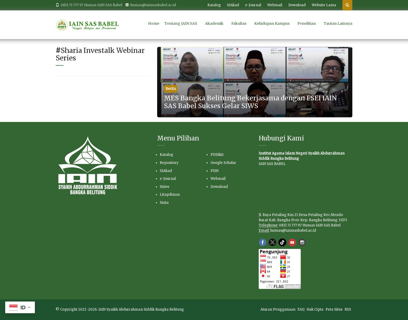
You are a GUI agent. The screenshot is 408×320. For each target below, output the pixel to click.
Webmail (274, 5)
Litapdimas (170, 194)
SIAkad (233, 5)
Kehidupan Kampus (272, 23)
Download (297, 5)
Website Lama (324, 5)
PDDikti (217, 154)
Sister (165, 186)
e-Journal (253, 5)
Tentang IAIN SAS (180, 23)
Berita (170, 89)
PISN (215, 171)
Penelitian (306, 23)
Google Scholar (223, 163)
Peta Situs (334, 309)
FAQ (301, 309)
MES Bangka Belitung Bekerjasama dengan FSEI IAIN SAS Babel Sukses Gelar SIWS (250, 102)
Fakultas (238, 23)
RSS (348, 309)
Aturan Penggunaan (278, 309)
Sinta (164, 202)
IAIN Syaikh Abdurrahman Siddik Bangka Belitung (141, 309)
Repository (169, 163)
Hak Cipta (315, 309)
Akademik (214, 23)
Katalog (214, 5)
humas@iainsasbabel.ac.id (293, 230)
